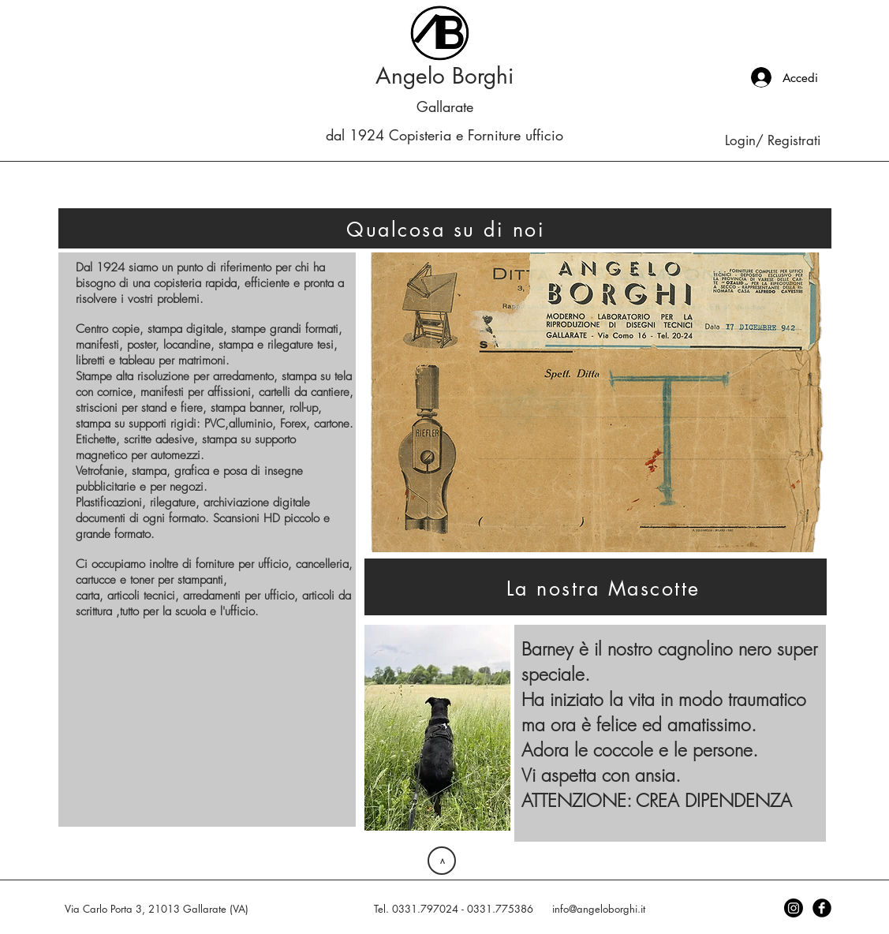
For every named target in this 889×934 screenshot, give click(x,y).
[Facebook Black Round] (821, 908)
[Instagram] (793, 908)
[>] (442, 860)
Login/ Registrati (772, 140)
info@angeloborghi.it (598, 909)
